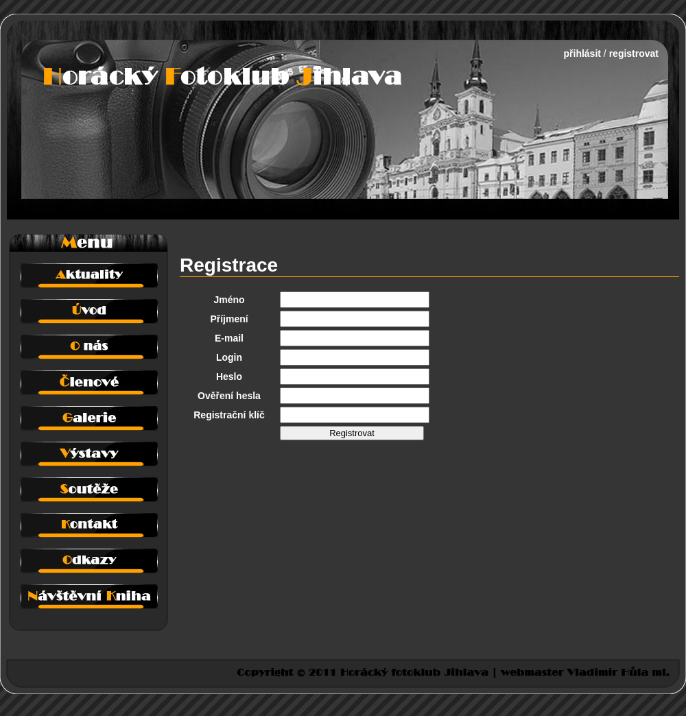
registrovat (634, 53)
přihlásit (582, 53)
